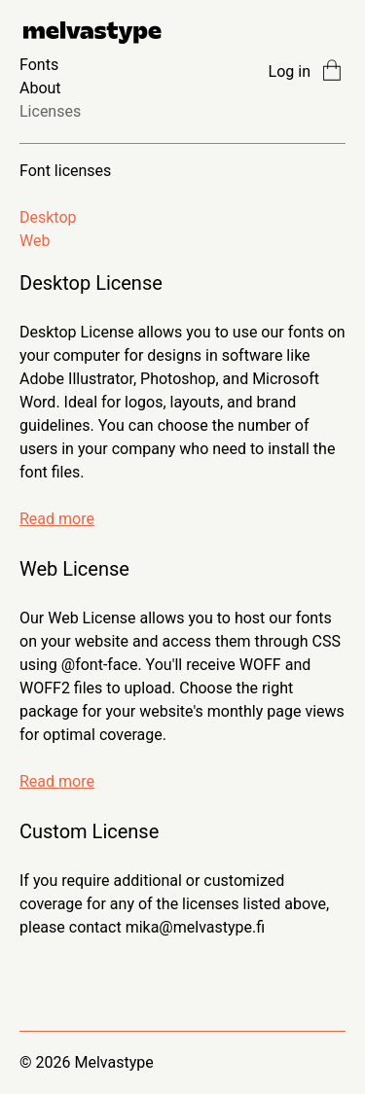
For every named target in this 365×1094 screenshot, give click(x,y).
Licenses (50, 111)
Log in (289, 71)
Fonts (38, 64)
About (40, 88)
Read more (56, 519)
